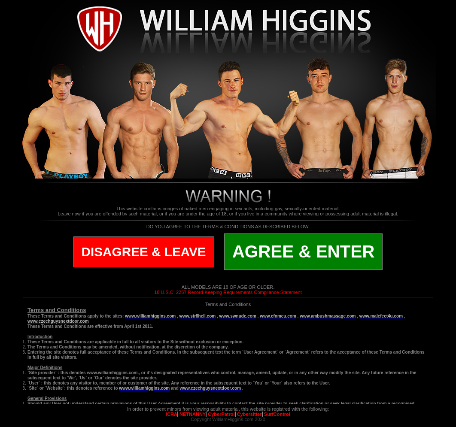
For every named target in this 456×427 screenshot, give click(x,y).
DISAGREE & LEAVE (144, 252)
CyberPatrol (221, 414)
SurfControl (277, 414)
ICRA (171, 414)
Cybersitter (249, 414)
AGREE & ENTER (303, 251)
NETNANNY (192, 414)
